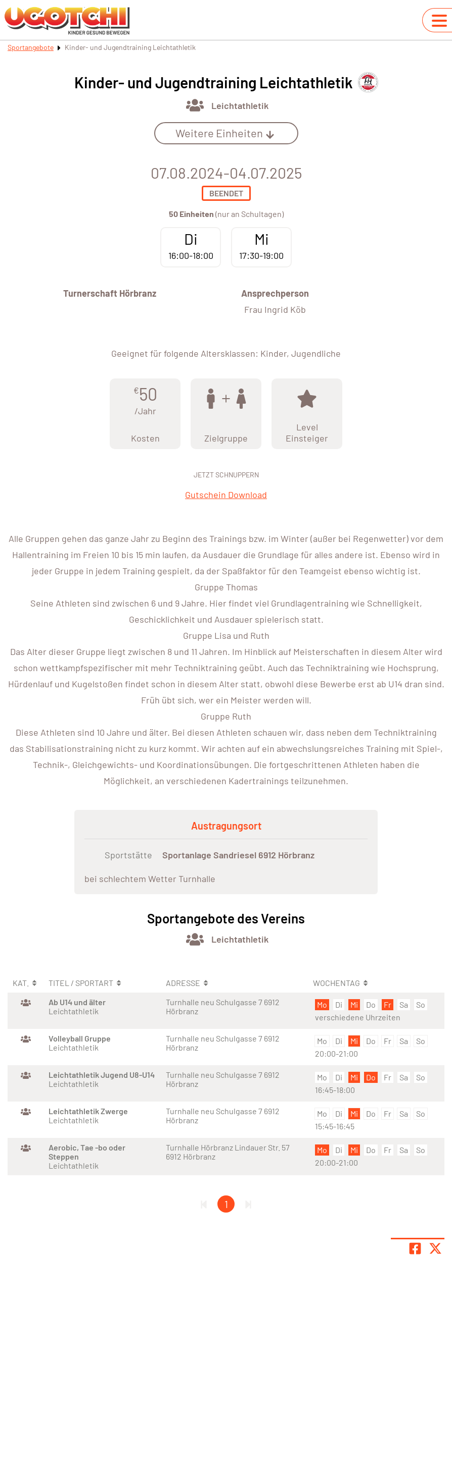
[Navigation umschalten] (439, 21)
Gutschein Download (226, 494)
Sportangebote (31, 47)
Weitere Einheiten (225, 132)
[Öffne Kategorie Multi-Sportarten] (195, 105)
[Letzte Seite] (248, 1204)
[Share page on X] (435, 1248)
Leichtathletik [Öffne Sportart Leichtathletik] (239, 105)
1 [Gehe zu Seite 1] (226, 1204)
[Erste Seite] (203, 1204)
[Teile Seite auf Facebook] (415, 1248)
